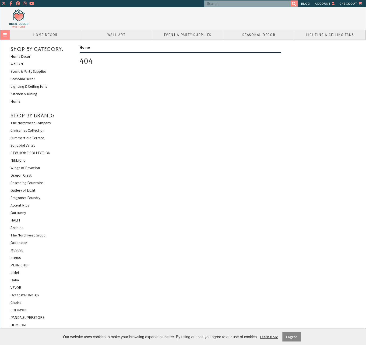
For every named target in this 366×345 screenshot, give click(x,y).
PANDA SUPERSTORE (28, 317)
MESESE (17, 250)
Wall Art (116, 35)
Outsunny (18, 212)
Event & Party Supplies (188, 35)
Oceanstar (19, 242)
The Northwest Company (31, 122)
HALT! (15, 220)
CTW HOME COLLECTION (31, 152)
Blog (305, 3)
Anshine (17, 227)
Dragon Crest (21, 175)
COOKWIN (19, 310)
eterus (16, 257)
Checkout (350, 3)
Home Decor (45, 35)
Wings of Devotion (25, 167)
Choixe (16, 302)
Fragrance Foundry (25, 197)
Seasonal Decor (258, 35)
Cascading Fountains (27, 182)
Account (325, 3)
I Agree (291, 336)
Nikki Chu (18, 160)
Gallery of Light (23, 190)
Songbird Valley (23, 145)
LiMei (15, 272)
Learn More (269, 336)
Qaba (15, 280)
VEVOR (16, 287)
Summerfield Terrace (27, 137)
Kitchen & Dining (24, 93)
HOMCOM (18, 325)
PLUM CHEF (20, 265)
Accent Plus (20, 205)
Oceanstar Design (25, 295)
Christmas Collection (28, 130)
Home (15, 101)
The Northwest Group (28, 235)
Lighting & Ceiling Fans (330, 35)
